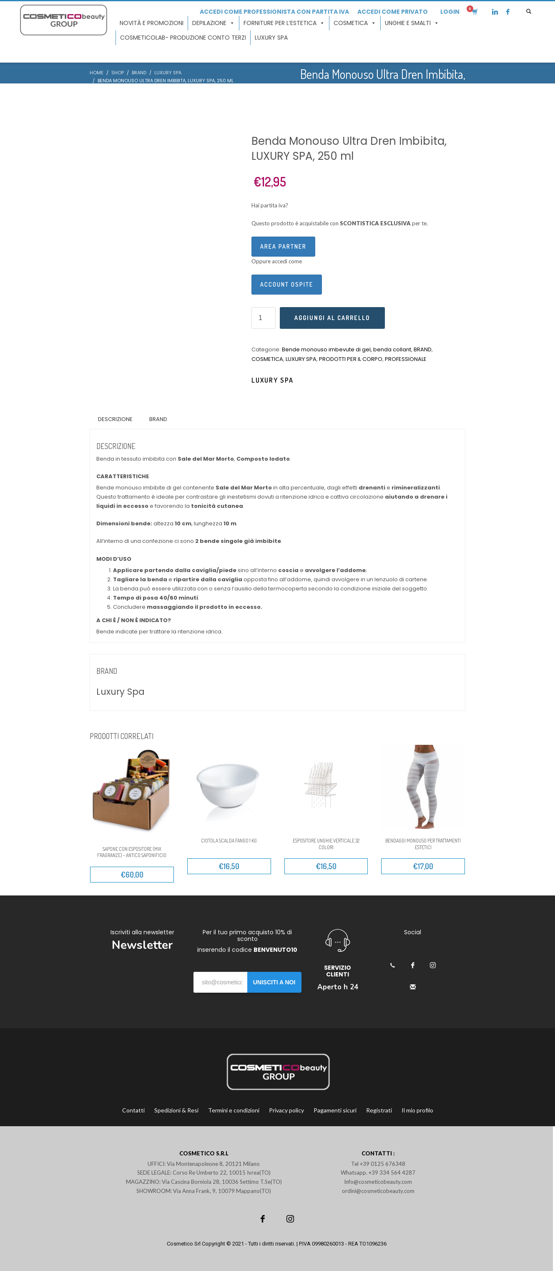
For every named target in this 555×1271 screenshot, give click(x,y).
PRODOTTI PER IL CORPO (350, 359)
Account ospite (286, 284)
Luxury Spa (272, 380)
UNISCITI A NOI (274, 982)
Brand (158, 419)
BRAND (423, 349)
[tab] (115, 419)
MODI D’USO (113, 559)
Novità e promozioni (151, 23)
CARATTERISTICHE (122, 476)
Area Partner (283, 246)
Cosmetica (355, 23)
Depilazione (213, 23)
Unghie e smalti (412, 23)
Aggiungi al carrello (332, 317)
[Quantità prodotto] (263, 318)
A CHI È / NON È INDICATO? (133, 620)
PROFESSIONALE (406, 359)
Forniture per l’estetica (284, 23)
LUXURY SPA (271, 37)
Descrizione (115, 419)
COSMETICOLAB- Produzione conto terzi (183, 37)
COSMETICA (267, 359)
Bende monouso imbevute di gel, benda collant (346, 349)
